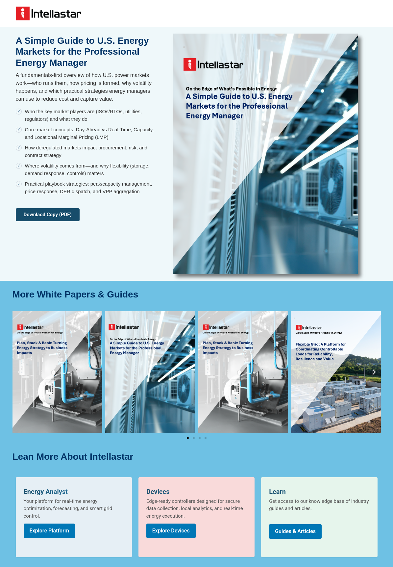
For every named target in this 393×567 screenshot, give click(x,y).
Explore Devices (171, 531)
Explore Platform (49, 531)
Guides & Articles (295, 531)
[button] (19, 372)
